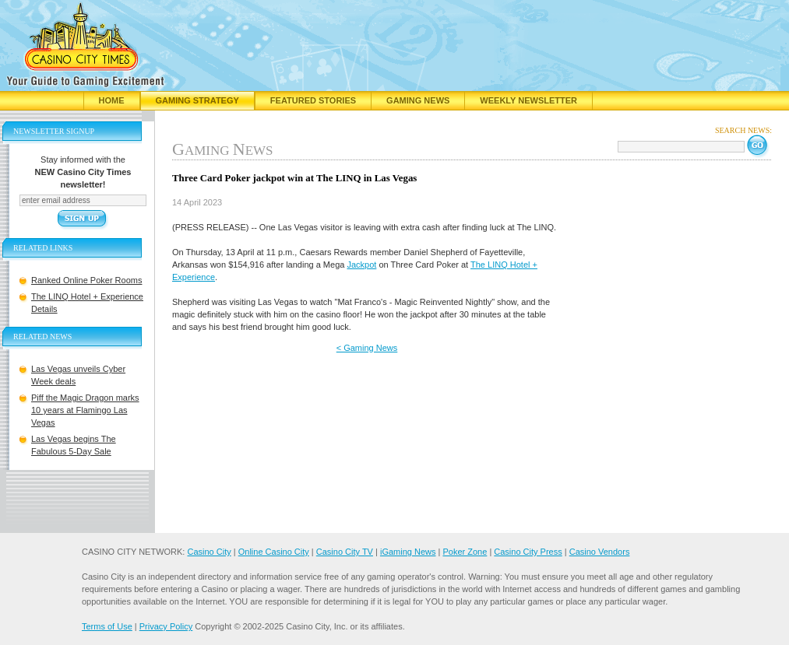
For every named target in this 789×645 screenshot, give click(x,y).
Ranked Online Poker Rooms (86, 280)
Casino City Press (528, 551)
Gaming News (417, 100)
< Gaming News (367, 347)
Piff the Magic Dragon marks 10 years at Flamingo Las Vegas (85, 410)
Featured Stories (313, 100)
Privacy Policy (165, 626)
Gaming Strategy (197, 100)
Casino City (209, 551)
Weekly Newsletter (528, 100)
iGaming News (408, 551)
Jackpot (361, 264)
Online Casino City (273, 551)
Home (112, 100)
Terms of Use (107, 626)
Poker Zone (464, 551)
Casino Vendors (599, 551)
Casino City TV (344, 551)
